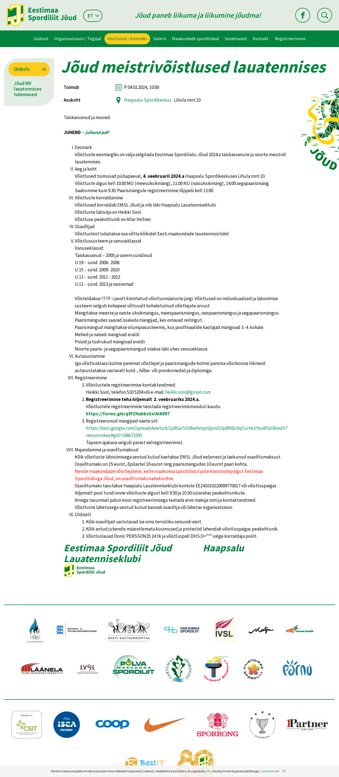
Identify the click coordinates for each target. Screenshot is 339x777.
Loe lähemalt (269, 771)
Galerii (159, 38)
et (90, 15)
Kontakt (261, 38)
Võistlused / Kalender (127, 38)
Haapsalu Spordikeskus (147, 100)
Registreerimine (290, 38)
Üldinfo (22, 69)
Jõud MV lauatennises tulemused (28, 88)
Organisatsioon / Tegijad (77, 38)
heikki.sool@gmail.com (188, 392)
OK (208, 771)
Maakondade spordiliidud (195, 38)
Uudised (41, 38)
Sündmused (235, 38)
